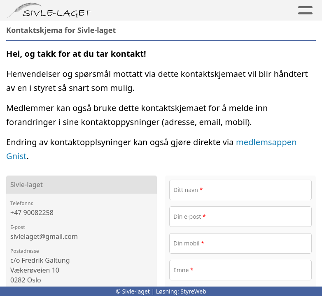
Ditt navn (188, 190)
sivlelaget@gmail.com (44, 236)
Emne (183, 270)
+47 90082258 (32, 212)
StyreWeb (193, 291)
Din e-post (189, 216)
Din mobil (188, 243)
